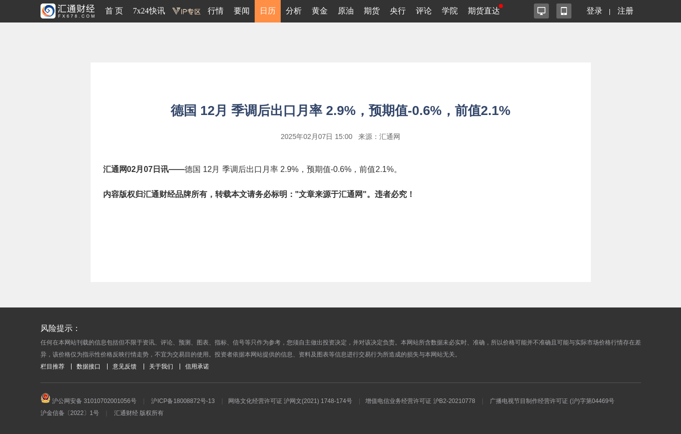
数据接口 (89, 366)
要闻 (242, 10)
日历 (268, 10)
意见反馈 (125, 366)
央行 (398, 10)
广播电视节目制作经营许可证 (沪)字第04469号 (552, 401)
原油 (346, 10)
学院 (450, 10)
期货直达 (484, 10)
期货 (372, 10)
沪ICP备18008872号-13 (183, 401)
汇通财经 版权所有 (139, 413)
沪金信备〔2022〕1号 (70, 413)
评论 (424, 10)
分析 (294, 10)
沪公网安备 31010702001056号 (89, 401)
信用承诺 (197, 366)
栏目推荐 (53, 366)
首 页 (114, 10)
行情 (216, 10)
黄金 (320, 10)
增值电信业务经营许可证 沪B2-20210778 (420, 401)
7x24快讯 (149, 10)
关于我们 (161, 366)
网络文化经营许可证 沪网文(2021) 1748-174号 (290, 401)
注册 (625, 10)
